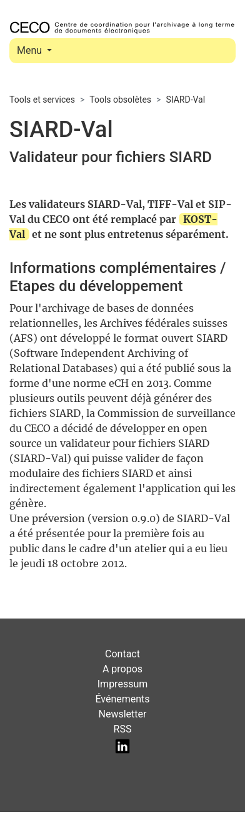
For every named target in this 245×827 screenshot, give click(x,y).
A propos (122, 669)
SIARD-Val (185, 100)
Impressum (123, 684)
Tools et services (42, 100)
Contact (122, 654)
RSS (123, 729)
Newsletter (123, 714)
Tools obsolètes (120, 100)
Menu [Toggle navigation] (30, 50)
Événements (122, 699)
